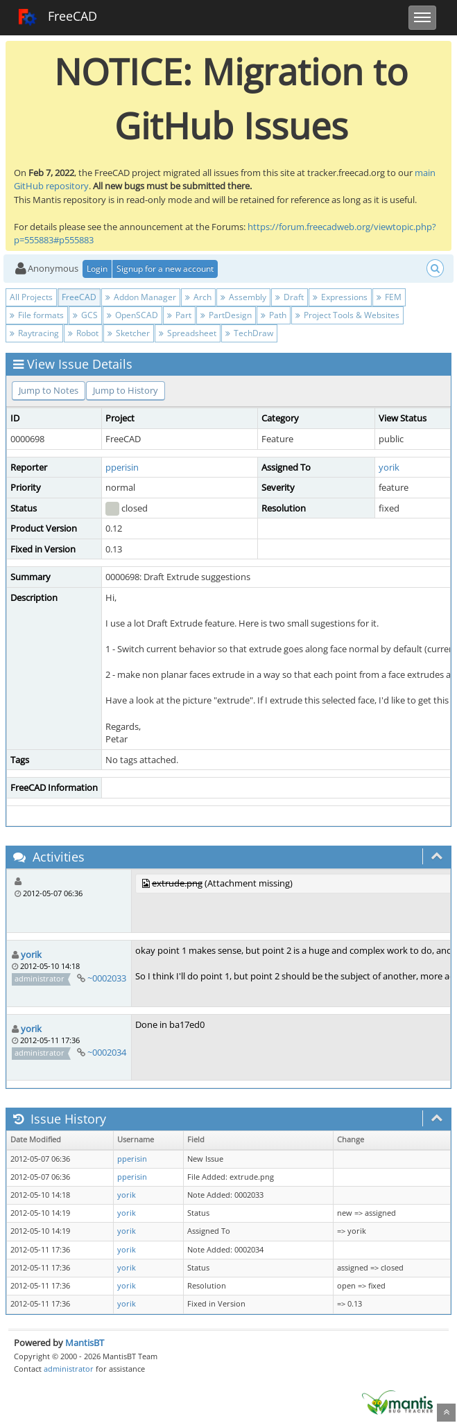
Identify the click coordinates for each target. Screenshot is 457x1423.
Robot (83, 333)
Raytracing (34, 333)
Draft (289, 297)
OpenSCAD (132, 315)
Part (179, 315)
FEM (389, 297)
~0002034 (106, 1052)
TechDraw (249, 333)
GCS (85, 315)
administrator (69, 1368)
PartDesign (226, 315)
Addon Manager (140, 297)
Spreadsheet (187, 333)
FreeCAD (57, 17)
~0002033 (106, 978)
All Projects (31, 297)
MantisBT (84, 1342)
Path (273, 315)
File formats (37, 315)
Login (97, 268)
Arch (198, 297)
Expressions (340, 297)
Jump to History (125, 390)
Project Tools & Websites (347, 315)
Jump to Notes (48, 390)
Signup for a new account (165, 268)
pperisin (122, 467)
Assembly (243, 297)
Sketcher (128, 333)
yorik (389, 467)
